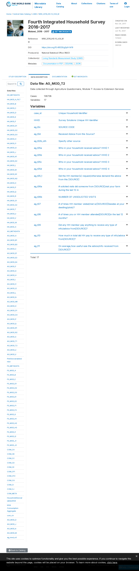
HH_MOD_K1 (12, 156)
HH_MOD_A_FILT (13, 99)
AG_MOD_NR (12, 302)
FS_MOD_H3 (12, 427)
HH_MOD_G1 (12, 126)
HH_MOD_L (11, 165)
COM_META (12, 493)
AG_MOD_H (11, 275)
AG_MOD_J (11, 524)
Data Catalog (60, 5)
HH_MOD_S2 (12, 205)
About (74, 3)
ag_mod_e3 (12, 537)
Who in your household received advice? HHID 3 (84, 162)
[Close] (136, 556)
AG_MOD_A (11, 236)
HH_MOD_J (11, 152)
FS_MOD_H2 (12, 423)
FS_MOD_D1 (12, 384)
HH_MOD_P (11, 187)
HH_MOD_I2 (12, 148)
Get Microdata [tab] (79, 76)
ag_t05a (38, 148)
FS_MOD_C (11, 379)
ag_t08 (37, 214)
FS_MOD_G (11, 414)
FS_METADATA (13, 366)
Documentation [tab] (59, 77)
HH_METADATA (13, 95)
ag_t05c (38, 162)
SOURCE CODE (67, 127)
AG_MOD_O (11, 306)
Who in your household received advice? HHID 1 (84, 148)
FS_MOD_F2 (12, 410)
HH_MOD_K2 (12, 161)
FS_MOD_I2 (11, 436)
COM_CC (11, 458)
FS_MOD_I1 (11, 432)
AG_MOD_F (11, 266)
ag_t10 (37, 235)
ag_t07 (37, 204)
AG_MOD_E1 (12, 253)
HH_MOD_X (11, 227)
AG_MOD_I (11, 279)
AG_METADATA (13, 231)
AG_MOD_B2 (12, 244)
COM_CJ (10, 489)
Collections (86, 3)
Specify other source (69, 141)
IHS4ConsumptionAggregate (12, 508)
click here (112, 562)
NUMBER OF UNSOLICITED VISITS (77, 197)
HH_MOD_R (11, 196)
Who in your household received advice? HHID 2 (84, 155)
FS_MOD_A (11, 370)
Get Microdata (61, 31)
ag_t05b (38, 155)
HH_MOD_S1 (12, 200)
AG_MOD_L (11, 293)
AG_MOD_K (11, 529)
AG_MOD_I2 (12, 288)
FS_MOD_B (11, 375)
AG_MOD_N (11, 297)
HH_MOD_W (12, 222)
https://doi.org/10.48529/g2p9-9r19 (57, 47)
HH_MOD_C (11, 108)
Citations (101, 3)
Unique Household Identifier (73, 113)
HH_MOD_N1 (12, 174)
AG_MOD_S (11, 337)
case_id (37, 113)
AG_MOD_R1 (12, 328)
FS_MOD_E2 (12, 401)
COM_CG (11, 480)
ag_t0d (37, 134)
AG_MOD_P (11, 319)
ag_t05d (38, 168)
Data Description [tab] (39, 77)
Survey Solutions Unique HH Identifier (78, 120)
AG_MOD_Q (11, 323)
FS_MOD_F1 (11, 405)
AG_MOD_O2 (12, 315)
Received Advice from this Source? (77, 134)
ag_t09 (37, 225)
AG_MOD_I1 (11, 284)
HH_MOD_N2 (12, 178)
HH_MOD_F (11, 121)
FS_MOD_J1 (11, 441)
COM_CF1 (11, 471)
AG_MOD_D (11, 520)
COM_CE (10, 467)
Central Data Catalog (22, 14)
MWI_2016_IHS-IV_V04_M (49, 14)
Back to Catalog (17, 550)
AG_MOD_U (11, 350)
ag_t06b (38, 197)
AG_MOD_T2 (12, 345)
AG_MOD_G (11, 271)
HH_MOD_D (11, 113)
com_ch (10, 515)
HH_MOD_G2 (12, 130)
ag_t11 (37, 246)
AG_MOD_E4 (12, 262)
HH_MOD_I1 (11, 143)
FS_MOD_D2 (12, 388)
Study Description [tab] (17, 77)
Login (127, 5)
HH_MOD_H (11, 139)
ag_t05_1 (38, 176)
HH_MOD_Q (11, 192)
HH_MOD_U (11, 214)
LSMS (34, 14)
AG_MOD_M (12, 533)
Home (8, 14)
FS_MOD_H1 (12, 419)
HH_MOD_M (12, 170)
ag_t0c (37, 127)
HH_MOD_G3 (12, 134)
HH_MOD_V (11, 218)
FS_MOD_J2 (12, 445)
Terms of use (114, 5)
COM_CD (11, 463)
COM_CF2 (11, 476)
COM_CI (10, 485)
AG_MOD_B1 (12, 240)
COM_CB (10, 454)
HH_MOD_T (11, 209)
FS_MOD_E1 (11, 397)
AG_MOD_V (11, 354)
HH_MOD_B (11, 104)
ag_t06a (38, 186)
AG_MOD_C (11, 249)
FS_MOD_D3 (12, 392)
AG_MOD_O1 (12, 310)
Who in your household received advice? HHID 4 (84, 168)
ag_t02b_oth (40, 141)
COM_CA (11, 450)
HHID (37, 120)
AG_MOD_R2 (12, 332)
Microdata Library (40, 5)
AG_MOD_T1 (12, 341)
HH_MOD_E (11, 117)
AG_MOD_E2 (12, 258)
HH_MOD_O (11, 183)
